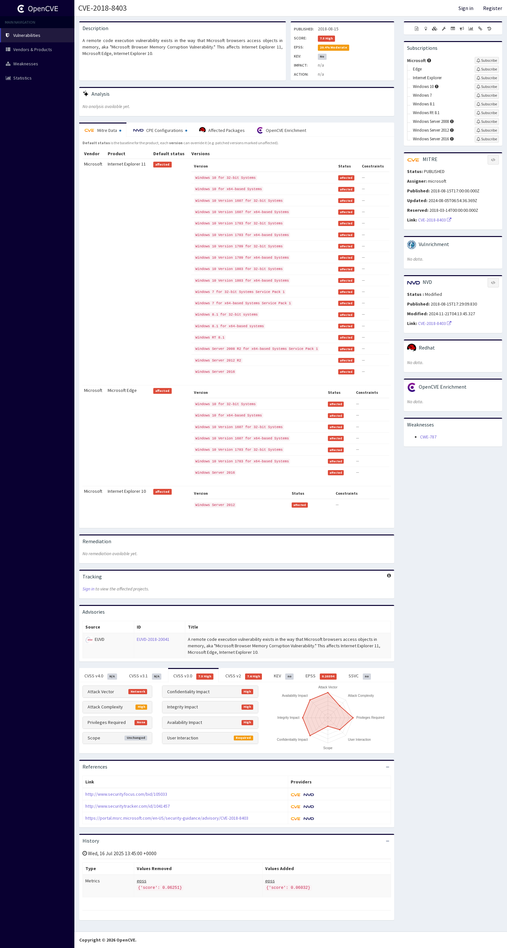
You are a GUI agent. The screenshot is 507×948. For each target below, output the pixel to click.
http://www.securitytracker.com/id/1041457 (127, 806)
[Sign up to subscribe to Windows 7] (487, 95)
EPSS (321, 676)
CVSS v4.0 (100, 676)
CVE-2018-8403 (102, 8)
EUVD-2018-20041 (153, 639)
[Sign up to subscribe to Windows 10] (487, 86)
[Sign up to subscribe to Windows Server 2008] (487, 121)
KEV (284, 676)
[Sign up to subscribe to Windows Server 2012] (487, 130)
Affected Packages (222, 130)
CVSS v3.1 (145, 676)
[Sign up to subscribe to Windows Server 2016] (487, 139)
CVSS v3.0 (193, 676)
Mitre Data (102, 130)
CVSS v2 (243, 676)
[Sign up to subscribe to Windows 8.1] (487, 104)
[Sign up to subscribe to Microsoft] (487, 60)
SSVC (360, 676)
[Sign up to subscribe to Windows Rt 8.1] (487, 112)
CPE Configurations (160, 130)
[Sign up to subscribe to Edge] (487, 69)
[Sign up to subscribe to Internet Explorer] (487, 77)
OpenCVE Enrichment (281, 130)
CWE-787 (428, 437)
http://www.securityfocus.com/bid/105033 (126, 794)
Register (492, 8)
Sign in (465, 8)
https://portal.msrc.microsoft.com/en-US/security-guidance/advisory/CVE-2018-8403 (166, 818)
